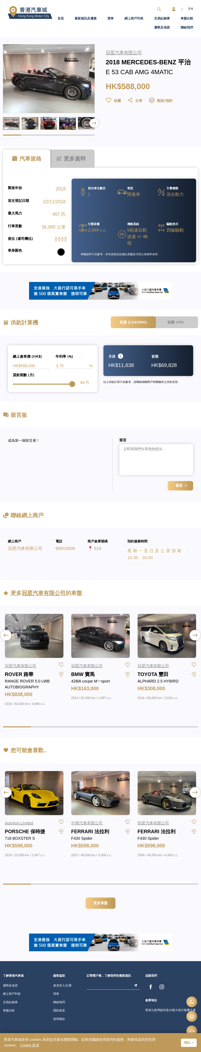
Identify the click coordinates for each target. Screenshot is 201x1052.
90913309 (65, 548)
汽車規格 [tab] (26, 159)
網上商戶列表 (133, 18)
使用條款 (59, 1019)
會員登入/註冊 (62, 985)
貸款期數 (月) (23, 375)
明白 (187, 1043)
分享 (134, 100)
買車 (110, 18)
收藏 (113, 100)
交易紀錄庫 (162, 18)
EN (190, 9)
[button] (94, 123)
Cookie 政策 (29, 1045)
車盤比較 (187, 18)
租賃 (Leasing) (133, 322)
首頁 (61, 18)
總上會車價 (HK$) (27, 357)
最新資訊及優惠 (86, 18)
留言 (122, 440)
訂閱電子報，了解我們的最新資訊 (109, 975)
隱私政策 (59, 1010)
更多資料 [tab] (71, 159)
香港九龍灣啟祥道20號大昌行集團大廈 (170, 1010)
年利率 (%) (64, 357)
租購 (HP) (175, 322)
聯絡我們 (187, 27)
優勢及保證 (162, 27)
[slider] (72, 384)
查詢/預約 (161, 100)
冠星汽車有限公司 (25, 548)
